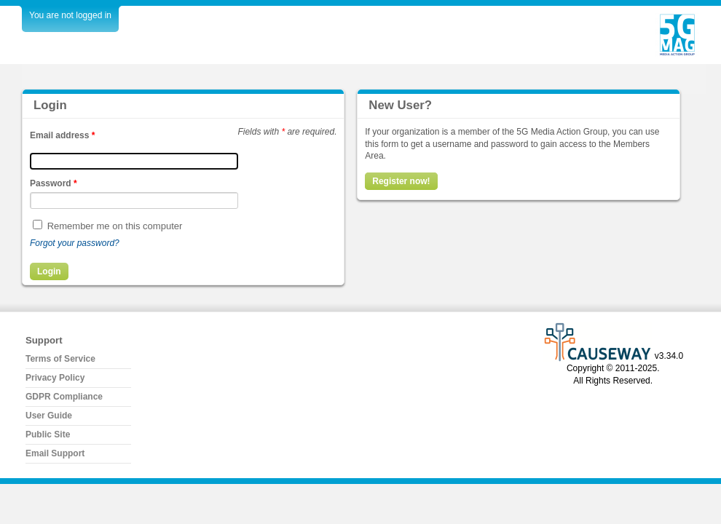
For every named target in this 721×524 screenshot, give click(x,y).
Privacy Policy (54, 378)
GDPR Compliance (64, 397)
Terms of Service (60, 359)
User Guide (48, 415)
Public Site (47, 434)
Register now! (401, 181)
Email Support (54, 453)
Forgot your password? (74, 243)
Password (53, 183)
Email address (62, 135)
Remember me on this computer (115, 226)
